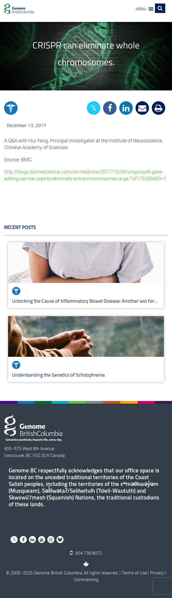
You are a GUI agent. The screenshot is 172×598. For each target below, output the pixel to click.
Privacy (157, 573)
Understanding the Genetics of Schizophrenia (59, 374)
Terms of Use (134, 573)
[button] (141, 9)
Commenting (86, 580)
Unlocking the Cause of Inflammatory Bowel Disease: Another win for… (84, 301)
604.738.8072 (86, 553)
